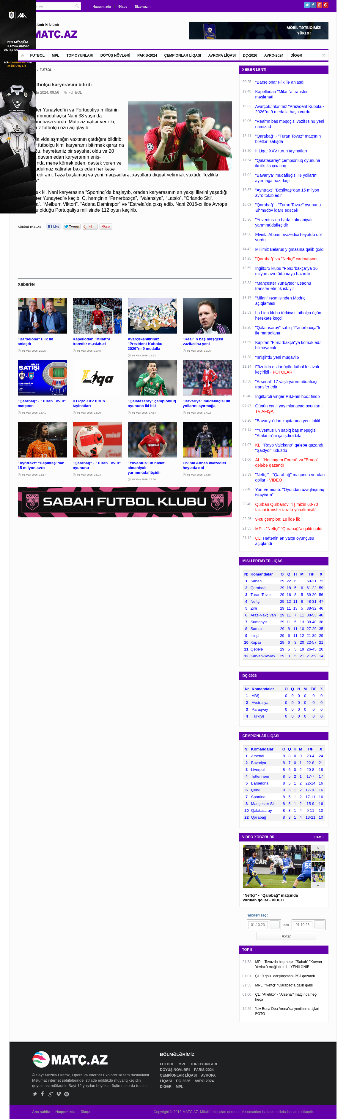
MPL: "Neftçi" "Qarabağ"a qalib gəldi (284, 985)
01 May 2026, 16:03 (89, 474)
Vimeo (58, 1093)
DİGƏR (296, 55)
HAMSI (319, 837)
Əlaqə (122, 6)
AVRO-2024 (273, 55)
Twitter (307, 5)
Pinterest (325, 5)
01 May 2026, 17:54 (144, 412)
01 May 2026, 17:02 (199, 412)
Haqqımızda (102, 6)
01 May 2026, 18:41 (34, 412)
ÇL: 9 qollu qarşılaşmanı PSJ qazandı (285, 976)
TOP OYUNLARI (80, 55)
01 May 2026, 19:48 (89, 350)
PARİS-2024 (147, 55)
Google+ (319, 5)
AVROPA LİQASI (222, 55)
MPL (55, 55)
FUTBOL (37, 55)
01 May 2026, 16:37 (34, 474)
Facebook (313, 5)
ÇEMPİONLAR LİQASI (182, 55)
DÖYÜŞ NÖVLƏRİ (115, 55)
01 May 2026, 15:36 (144, 479)
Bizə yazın (142, 6)
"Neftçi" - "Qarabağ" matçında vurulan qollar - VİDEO (270, 897)
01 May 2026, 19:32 (144, 355)
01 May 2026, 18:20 (89, 412)
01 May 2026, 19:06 (199, 350)
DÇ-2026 (250, 55)
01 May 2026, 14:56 (199, 474)
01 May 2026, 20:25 (34, 350)
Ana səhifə (41, 1112)
